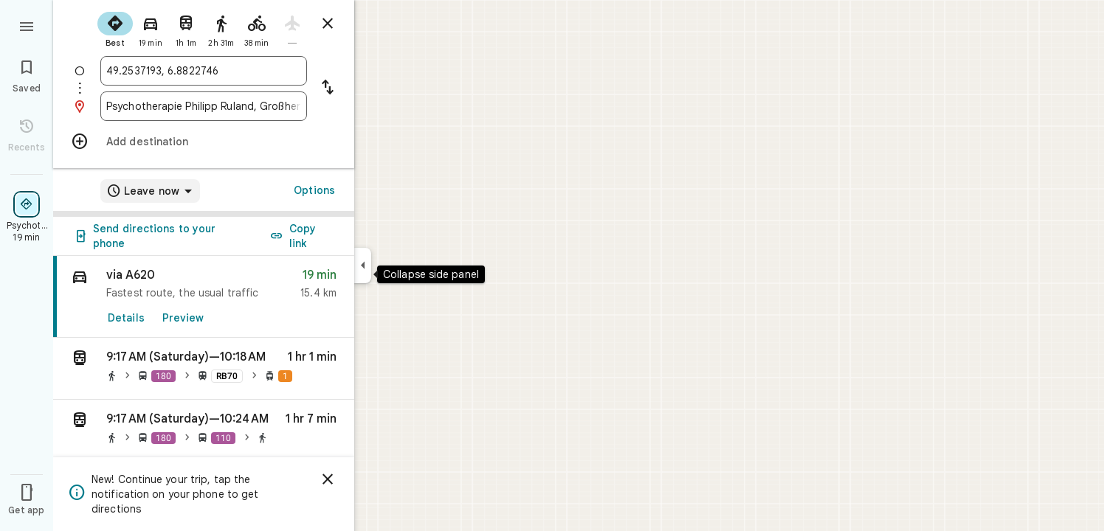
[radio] (115, 28)
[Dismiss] (328, 479)
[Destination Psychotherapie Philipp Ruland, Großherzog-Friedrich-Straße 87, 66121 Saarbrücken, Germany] (203, 106)
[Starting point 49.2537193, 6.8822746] (203, 71)
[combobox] (203, 71)
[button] (203, 369)
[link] (203, 297)
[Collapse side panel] (362, 265)
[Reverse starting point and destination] (327, 88)
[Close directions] (327, 23)
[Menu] (26, 25)
